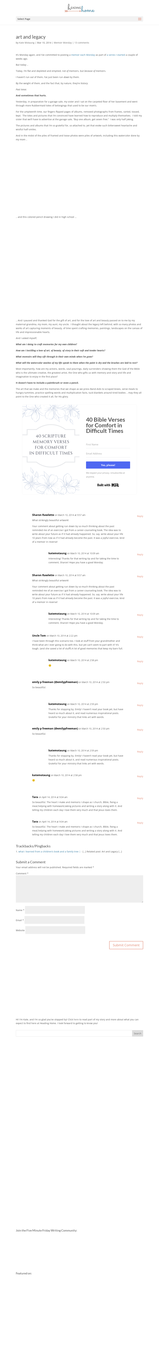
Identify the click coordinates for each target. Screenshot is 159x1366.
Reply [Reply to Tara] (140, 798)
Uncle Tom (39, 635)
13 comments (81, 42)
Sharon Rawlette (43, 515)
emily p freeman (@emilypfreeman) (55, 682)
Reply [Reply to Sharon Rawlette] (140, 516)
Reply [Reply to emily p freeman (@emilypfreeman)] (140, 683)
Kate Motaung (26, 42)
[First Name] (108, 444)
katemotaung (57, 553)
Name (20, 910)
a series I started (116, 54)
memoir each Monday (83, 54)
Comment (22, 873)
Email (20, 920)
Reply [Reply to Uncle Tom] (140, 636)
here (76, 1019)
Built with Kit (108, 485)
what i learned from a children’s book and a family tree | (49, 851)
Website (20, 930)
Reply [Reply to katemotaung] (140, 554)
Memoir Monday (63, 42)
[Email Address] (108, 453)
